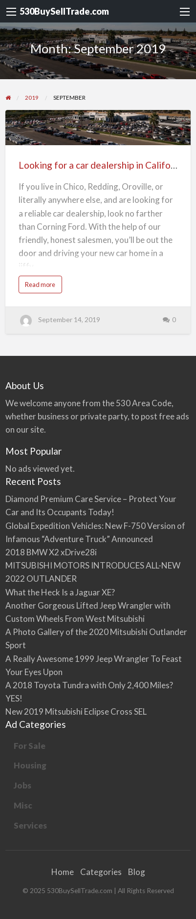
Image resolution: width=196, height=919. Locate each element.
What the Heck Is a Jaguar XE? (60, 592)
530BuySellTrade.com (64, 11)
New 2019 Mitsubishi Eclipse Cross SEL (76, 711)
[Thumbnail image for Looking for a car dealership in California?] (98, 127)
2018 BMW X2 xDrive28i (51, 552)
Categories (101, 872)
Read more (42, 287)
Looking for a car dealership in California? (104, 165)
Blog (136, 872)
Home (62, 872)
